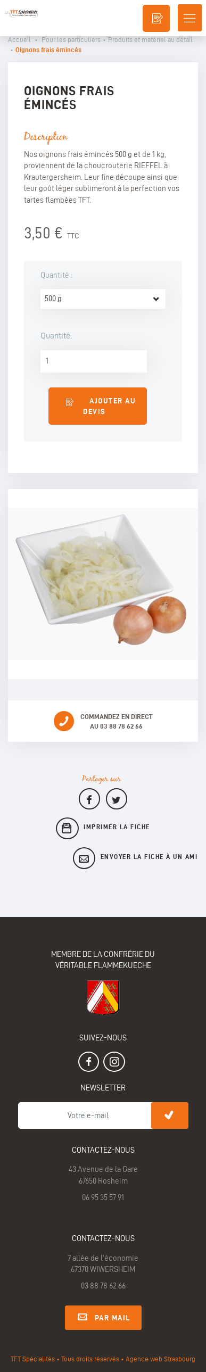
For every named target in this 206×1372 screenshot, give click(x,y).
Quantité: (56, 335)
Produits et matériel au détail (150, 39)
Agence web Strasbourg (160, 1358)
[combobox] (103, 299)
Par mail (103, 1316)
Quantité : (57, 275)
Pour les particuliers (71, 39)
